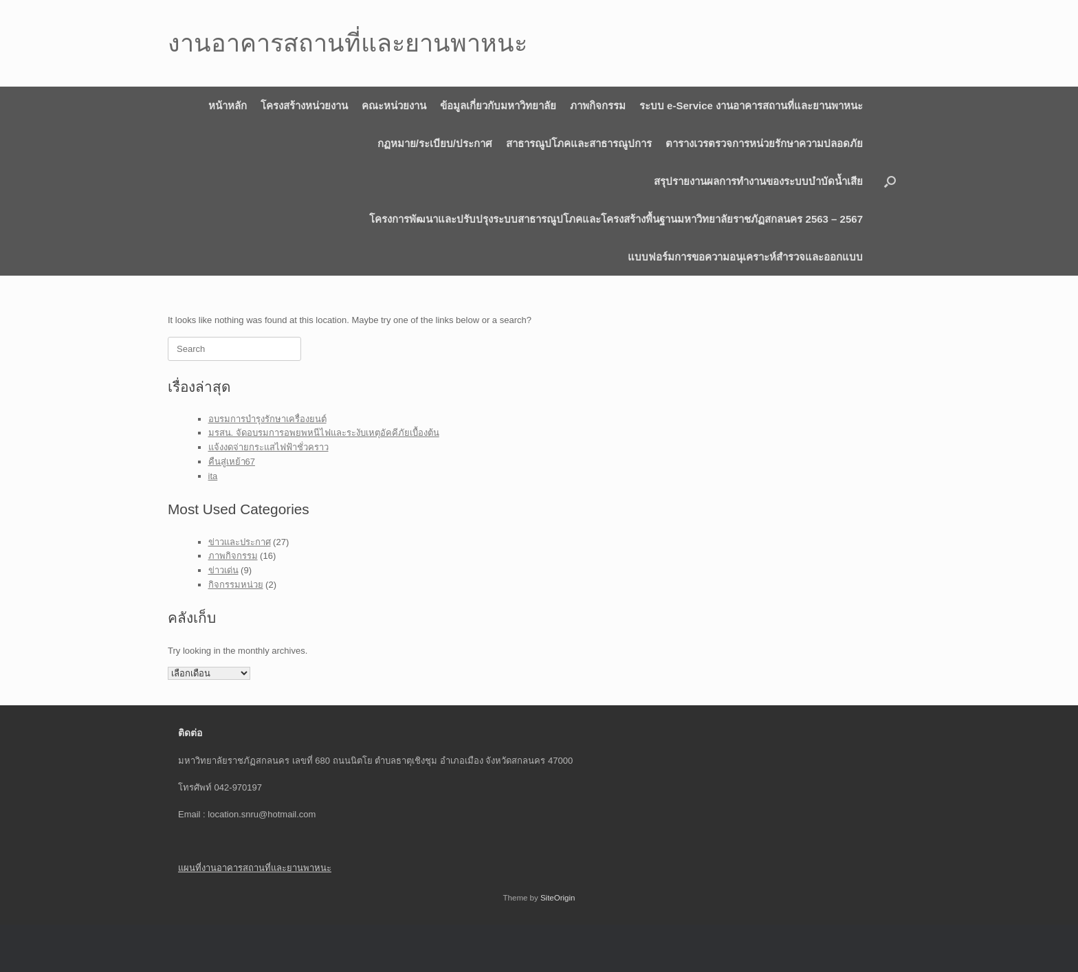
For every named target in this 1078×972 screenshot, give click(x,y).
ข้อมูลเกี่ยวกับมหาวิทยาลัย (498, 105)
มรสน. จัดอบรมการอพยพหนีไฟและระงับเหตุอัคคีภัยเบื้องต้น (323, 433)
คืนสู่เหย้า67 (231, 461)
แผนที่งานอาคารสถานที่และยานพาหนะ (254, 868)
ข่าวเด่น (223, 570)
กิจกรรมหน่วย (235, 584)
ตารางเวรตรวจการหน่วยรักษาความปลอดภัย (764, 143)
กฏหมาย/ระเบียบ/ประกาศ (434, 143)
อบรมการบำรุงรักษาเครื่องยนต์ (267, 419)
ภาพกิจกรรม (598, 105)
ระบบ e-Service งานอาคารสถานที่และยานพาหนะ (751, 105)
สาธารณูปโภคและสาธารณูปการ (579, 143)
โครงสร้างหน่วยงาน (304, 105)
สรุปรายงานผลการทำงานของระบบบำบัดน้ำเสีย (758, 181)
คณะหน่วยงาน (394, 105)
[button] (890, 181)
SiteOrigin (557, 898)
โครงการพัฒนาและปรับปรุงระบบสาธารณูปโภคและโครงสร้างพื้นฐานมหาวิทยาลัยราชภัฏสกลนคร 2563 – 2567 (616, 219)
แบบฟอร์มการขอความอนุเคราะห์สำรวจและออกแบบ (745, 257)
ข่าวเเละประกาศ (239, 542)
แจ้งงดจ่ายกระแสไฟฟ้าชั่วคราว (268, 447)
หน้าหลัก (227, 105)
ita (213, 476)
